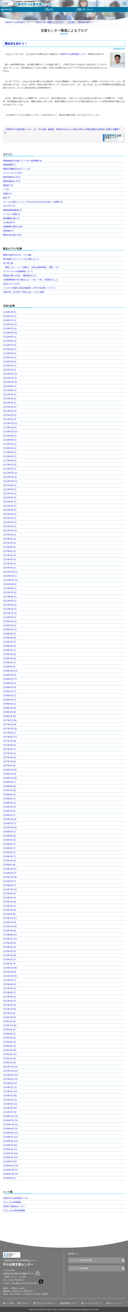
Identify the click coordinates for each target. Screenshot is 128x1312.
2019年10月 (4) (10, 629)
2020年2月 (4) (10, 613)
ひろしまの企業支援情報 (14, 1210)
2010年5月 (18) (10, 1095)
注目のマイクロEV (11, 284)
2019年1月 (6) (9, 667)
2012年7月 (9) (9, 988)
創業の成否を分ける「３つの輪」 (18, 255)
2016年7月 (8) (9, 790)
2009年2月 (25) (10, 1157)
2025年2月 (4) (9, 365)
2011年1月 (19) (9, 1062)
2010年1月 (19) (9, 1112)
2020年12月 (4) (10, 572)
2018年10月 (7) (10, 679)
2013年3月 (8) (9, 955)
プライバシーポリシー (46, 1303)
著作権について (70, 1303)
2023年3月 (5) (9, 460)
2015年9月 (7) (9, 832)
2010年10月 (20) (10, 1075)
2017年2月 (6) (9, 761)
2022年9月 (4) (9, 485)
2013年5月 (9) (9, 947)
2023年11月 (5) (10, 427)
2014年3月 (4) (9, 906)
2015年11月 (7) (9, 823)
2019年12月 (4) (10, 621)
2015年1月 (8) (9, 865)
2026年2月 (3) (9, 316)
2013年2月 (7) (9, 959)
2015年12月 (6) (9, 819)
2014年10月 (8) (10, 877)
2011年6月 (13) (9, 1042)
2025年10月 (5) (10, 333)
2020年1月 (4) (9, 617)
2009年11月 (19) (10, 1120)
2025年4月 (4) (9, 357)
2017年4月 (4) (9, 753)
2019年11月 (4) (9, 625)
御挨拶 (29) (8, 185)
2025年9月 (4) (9, 337)
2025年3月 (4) (9, 361)
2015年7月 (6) (9, 840)
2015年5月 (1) (9, 848)
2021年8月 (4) (9, 539)
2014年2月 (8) (9, 910)
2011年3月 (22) (10, 1054)
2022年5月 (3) (9, 502)
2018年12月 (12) (10, 671)
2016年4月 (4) (9, 803)
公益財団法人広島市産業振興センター (68, 3)
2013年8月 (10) (10, 935)
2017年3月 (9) (9, 757)
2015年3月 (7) (9, 856)
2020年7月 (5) (9, 592)
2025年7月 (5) (9, 345)
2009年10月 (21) (10, 1124)
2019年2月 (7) (9, 662)
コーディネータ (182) (12, 173)
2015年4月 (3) (9, 852)
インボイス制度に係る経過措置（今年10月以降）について (29, 288)
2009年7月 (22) (10, 1137)
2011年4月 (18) (9, 1050)
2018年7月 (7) (9, 691)
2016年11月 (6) (9, 774)
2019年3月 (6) (9, 658)
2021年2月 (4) (9, 563)
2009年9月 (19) (10, 1128)
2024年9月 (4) (9, 386)
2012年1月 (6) (9, 1013)
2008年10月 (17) (10, 1174)
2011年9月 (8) (9, 1029)
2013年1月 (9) (9, 963)
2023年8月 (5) (9, 440)
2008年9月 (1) (9, 1178)
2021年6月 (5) (9, 547)
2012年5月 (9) (9, 997)
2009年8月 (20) (10, 1133)
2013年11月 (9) (9, 922)
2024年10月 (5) (10, 382)
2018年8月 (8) (9, 687)
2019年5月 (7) (9, 650)
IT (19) (6, 189)
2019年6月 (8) (9, 646)
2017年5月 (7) (9, 749)
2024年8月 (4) (10, 390)
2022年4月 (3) (9, 506)
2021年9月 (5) (9, 535)
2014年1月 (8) (9, 914)
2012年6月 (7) (9, 992)
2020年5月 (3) (9, 601)
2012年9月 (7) (9, 980)
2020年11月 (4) (10, 576)
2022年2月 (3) (9, 514)
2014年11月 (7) (9, 873)
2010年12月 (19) (10, 1067)
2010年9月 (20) (10, 1079)
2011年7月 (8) (9, 1038)
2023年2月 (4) (9, 464)
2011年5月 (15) (9, 1046)
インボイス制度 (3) (11, 214)
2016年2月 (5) (9, 811)
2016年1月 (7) (9, 815)
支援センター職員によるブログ (50, 22)
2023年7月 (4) (9, 444)
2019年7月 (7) (9, 642)
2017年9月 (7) (9, 733)
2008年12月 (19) (10, 1166)
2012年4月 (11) (9, 1001)
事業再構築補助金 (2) (12, 210)
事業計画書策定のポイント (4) (16, 169)
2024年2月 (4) (9, 415)
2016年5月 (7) (9, 798)
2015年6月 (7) (9, 844)
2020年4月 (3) (10, 605)
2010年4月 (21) (10, 1100)
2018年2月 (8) (9, 712)
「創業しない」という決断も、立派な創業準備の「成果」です (31, 267)
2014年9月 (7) (9, 881)
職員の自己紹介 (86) (12, 235)
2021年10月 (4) (10, 530)
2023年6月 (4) (9, 448)
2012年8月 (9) (9, 984)
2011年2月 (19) (9, 1058)
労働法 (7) (7, 193)
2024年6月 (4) (9, 398)
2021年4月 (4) (9, 555)
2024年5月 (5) (9, 403)
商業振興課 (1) (9, 164)
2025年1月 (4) (9, 370)
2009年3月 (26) (10, 1153)
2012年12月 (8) (10, 968)
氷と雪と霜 (8, 263)
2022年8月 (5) (9, 489)
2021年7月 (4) (9, 543)
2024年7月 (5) (9, 394)
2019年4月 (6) (9, 654)
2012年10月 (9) (10, 976)
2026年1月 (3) (9, 320)
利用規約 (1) (8, 231)
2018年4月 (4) (9, 704)
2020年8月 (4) (10, 588)
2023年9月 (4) (9, 436)
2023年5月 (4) (9, 452)
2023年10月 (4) (10, 431)
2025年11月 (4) (10, 328)
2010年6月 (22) (10, 1091)
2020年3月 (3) (10, 609)
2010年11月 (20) (10, 1071)
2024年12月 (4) (10, 374)
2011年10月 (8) (9, 1025)
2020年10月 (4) (10, 580)
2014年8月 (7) (9, 885)
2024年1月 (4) (9, 419)
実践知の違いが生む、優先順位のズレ (20, 275)
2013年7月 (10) (10, 939)
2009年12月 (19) (10, 1116)
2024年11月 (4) (10, 378)
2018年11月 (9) (9, 675)
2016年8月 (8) (9, 786)
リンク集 (10, 1303)
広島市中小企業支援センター (18, 22)
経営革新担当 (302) (12, 177)
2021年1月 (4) (9, 568)
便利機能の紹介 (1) (11, 218)
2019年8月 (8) (9, 638)
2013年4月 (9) (9, 951)
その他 (71, 22)
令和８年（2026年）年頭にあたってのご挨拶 (23, 292)
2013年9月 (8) (9, 930)
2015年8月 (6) (9, 836)
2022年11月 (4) (10, 477)
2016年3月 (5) (9, 807)
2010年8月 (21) (10, 1083)
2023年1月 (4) (9, 469)
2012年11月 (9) (9, 972)
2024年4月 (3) (9, 407)
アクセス (25, 1303)
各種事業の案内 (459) (12, 226)
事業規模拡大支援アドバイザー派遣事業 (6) (22, 160)
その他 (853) (9, 222)
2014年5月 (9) (9, 897)
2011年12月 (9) (9, 1017)
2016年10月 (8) (10, 778)
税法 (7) (6, 198)
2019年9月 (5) (9, 633)
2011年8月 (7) (9, 1034)
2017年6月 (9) (9, 745)
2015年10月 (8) (10, 827)
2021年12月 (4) (10, 522)
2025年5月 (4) (9, 353)
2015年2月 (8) (9, 860)
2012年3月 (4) (9, 1005)
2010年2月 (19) (10, 1108)
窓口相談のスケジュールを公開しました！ (22, 259)
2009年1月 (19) (10, 1161)
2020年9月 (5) (9, 584)
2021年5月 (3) (9, 551)
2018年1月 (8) (9, 716)
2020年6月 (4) (9, 596)
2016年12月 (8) (10, 770)
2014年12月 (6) (10, 869)
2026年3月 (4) (9, 312)
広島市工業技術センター (14, 1206)
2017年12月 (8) (10, 720)
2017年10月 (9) (10, 728)
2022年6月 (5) (9, 497)
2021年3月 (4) (9, 559)
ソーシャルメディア (93, 1303)
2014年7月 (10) (10, 889)
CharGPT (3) (9, 206)
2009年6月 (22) (10, 1141)
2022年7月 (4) (9, 493)
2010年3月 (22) (10, 1104)
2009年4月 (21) (10, 1149)
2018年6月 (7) (9, 695)
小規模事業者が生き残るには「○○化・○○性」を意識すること (30, 279)
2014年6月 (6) (9, 893)
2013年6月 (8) (9, 943)
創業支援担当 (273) (12, 181)
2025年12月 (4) (10, 324)
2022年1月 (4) (9, 518)
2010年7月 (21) (10, 1087)
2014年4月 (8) (9, 902)
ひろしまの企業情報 (12, 1202)
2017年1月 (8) (9, 765)
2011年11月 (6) (9, 1021)
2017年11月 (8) (9, 724)
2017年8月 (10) (10, 737)
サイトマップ (115, 1303)
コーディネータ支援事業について (18, 271)
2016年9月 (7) (9, 782)
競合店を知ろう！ (86, 22)
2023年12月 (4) (10, 423)
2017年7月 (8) (9, 741)
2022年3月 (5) (9, 510)
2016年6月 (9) (9, 794)
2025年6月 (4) (9, 349)
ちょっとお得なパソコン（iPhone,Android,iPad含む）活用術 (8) (33, 202)
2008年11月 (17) (10, 1170)
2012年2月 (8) (9, 1009)
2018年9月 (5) (9, 683)
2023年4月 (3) (9, 456)
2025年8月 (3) (9, 341)
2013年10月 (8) (10, 926)
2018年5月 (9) (9, 700)
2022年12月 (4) (10, 473)
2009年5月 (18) (10, 1145)
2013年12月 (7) (10, 918)
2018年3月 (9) (9, 708)
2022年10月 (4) (10, 481)
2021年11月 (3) (9, 526)
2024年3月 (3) (9, 411)
